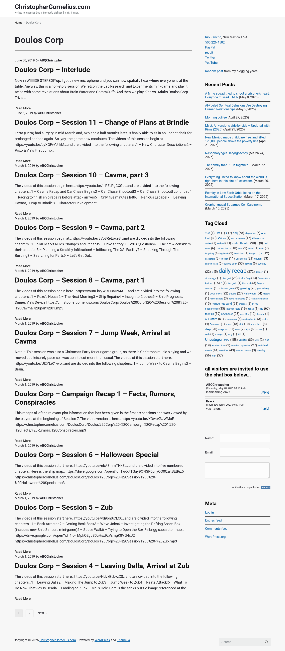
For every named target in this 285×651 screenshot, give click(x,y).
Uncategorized (217, 339)
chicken (224, 259)
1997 (217, 233)
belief (251, 248)
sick (241, 324)
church (258, 258)
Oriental (260, 314)
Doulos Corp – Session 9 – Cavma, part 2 (80, 227)
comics (248, 264)
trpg (230, 334)
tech (207, 334)
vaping (243, 340)
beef (240, 248)
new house (227, 314)
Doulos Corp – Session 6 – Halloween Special (87, 454)
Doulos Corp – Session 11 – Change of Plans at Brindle (102, 122)
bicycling (209, 253)
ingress (243, 304)
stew (259, 329)
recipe (265, 319)
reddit (209, 52)
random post (214, 71)
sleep (208, 329)
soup (237, 329)
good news (216, 293)
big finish (223, 253)
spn (247, 329)
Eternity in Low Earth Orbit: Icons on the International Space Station (232, 195)
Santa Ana (215, 324)
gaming (245, 288)
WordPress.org (215, 537)
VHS (257, 340)
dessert (259, 272)
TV (239, 334)
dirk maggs (210, 278)
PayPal (210, 47)
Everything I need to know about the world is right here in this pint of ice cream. (236, 179)
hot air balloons (260, 298)
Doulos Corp (244, 278)
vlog (267, 340)
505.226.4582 (215, 42)
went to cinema (243, 350)
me (261, 308)
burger (252, 253)
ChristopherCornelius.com (58, 640)
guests (232, 293)
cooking (262, 263)
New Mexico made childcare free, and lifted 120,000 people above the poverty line (235, 139)
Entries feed (213, 520)
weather (223, 350)
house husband (222, 303)
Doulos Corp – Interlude (52, 69)
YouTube (211, 63)
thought (219, 334)
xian (214, 355)
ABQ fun (221, 238)
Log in (209, 512)
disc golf (226, 278)
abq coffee (250, 233)
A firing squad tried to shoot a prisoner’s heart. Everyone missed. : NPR (237, 95)
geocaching (263, 288)
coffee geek (230, 263)
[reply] (265, 392)
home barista (216, 298)
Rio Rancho (213, 37)
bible (261, 248)
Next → (43, 613)
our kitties (211, 319)
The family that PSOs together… (227, 165)
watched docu (218, 345)
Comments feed (216, 528)
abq (235, 233)
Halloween (250, 293)
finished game (227, 288)
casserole (210, 259)
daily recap (232, 270)
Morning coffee (216, 117)
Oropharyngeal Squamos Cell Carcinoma (233, 204)
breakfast (239, 253)
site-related (256, 324)
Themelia (123, 640)
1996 (207, 233)
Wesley (261, 350)
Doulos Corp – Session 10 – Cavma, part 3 (82, 175)
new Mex (244, 314)
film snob (246, 283)
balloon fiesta (223, 248)
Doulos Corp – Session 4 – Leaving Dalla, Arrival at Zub (102, 566)
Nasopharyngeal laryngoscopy (226, 153)
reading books (249, 319)
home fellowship (237, 298)
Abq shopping (238, 238)
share (229, 324)
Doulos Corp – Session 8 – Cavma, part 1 (80, 280)
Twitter (210, 57)
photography (231, 319)
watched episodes (240, 345)
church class (211, 264)
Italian (251, 309)
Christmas (241, 258)
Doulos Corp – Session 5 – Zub (64, 507)
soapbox (223, 329)
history (266, 293)
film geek (232, 283)
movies (209, 313)
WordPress (102, 640)
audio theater (240, 243)
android (220, 243)
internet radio (233, 308)
